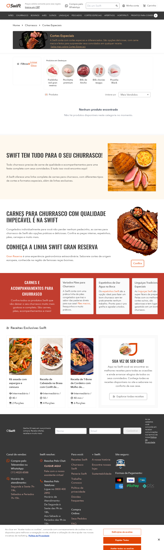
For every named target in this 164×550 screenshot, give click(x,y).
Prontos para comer (142, 15)
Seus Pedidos (79, 518)
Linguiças (64, 15)
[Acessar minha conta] (130, 6)
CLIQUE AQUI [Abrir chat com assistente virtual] (52, 466)
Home (16, 25)
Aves (44, 15)
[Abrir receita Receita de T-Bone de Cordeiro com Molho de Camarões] (82, 371)
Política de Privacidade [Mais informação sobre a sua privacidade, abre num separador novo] (39, 543)
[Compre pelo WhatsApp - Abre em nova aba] (75, 6)
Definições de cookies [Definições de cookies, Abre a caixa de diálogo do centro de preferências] (122, 540)
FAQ (73, 523)
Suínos (52, 15)
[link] (32, 7)
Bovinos (35, 15)
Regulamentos (79, 529)
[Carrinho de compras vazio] (150, 6)
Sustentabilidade (101, 474)
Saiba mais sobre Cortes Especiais (68, 46)
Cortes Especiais (93, 15)
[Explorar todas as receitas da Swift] (128, 396)
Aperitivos (109, 15)
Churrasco (22, 15)
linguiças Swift (145, 291)
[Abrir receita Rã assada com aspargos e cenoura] (20, 371)
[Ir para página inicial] (13, 6)
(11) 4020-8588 (19, 472)
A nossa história (101, 459)
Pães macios (84, 303)
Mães (11, 15)
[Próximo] (156, 15)
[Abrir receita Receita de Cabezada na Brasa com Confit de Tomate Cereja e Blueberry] (51, 371)
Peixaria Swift (79, 474)
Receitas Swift (79, 459)
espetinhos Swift (110, 291)
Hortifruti (122, 15)
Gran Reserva (14, 256)
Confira (137, 263)
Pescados (77, 15)
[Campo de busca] (100, 6)
